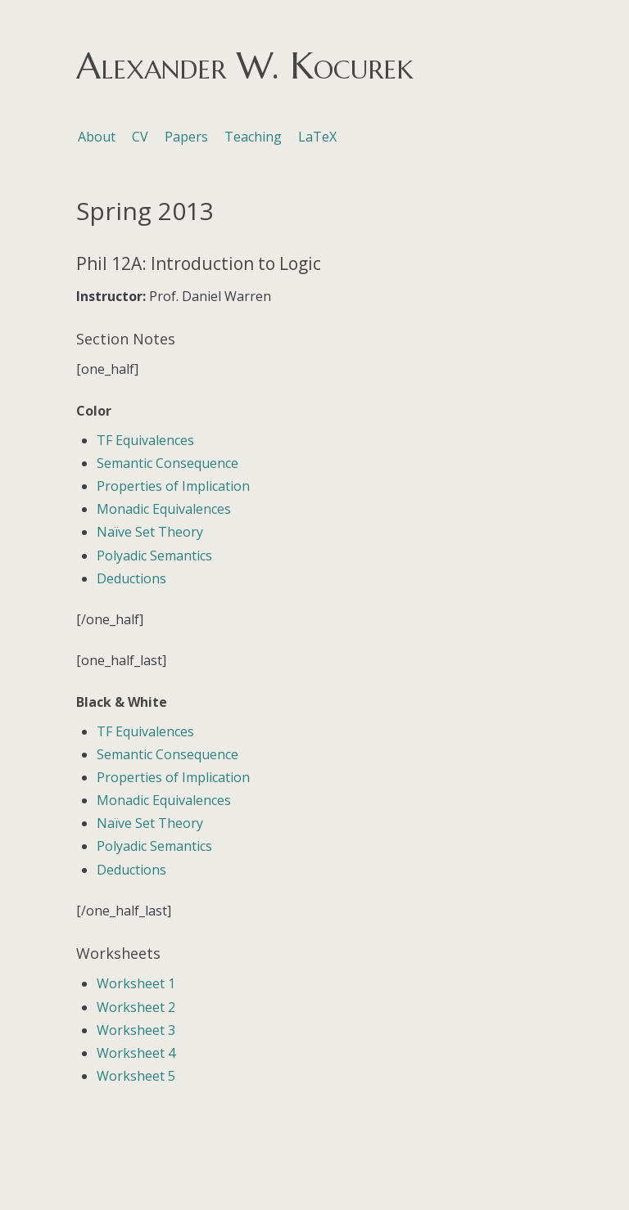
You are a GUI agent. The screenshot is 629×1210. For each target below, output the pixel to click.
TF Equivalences (145, 440)
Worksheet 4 (136, 1053)
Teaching (253, 137)
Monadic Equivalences (164, 509)
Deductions (131, 578)
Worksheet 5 (136, 1076)
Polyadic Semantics (154, 556)
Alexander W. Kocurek (244, 65)
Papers (186, 137)
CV (140, 137)
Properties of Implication (173, 486)
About (96, 137)
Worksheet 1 (136, 983)
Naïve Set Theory (150, 532)
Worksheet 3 (136, 1030)
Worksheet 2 (136, 1007)
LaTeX (317, 137)
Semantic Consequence (167, 463)
